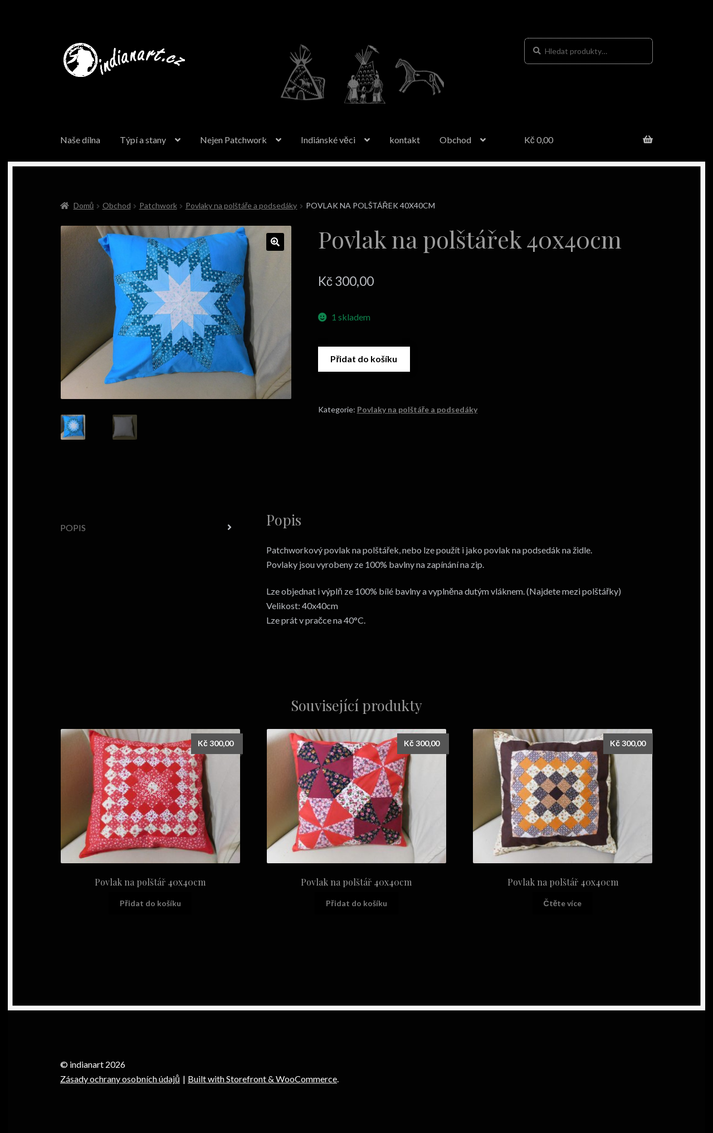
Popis (73, 527)
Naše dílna (80, 139)
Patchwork (158, 205)
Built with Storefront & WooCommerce (262, 1078)
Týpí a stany (143, 139)
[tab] (150, 528)
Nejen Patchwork (233, 139)
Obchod (455, 139)
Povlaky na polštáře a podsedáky (241, 205)
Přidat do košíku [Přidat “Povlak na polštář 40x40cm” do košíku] (150, 903)
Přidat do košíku (363, 358)
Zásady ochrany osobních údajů (120, 1078)
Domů (84, 205)
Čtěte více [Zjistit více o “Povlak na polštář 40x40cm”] (563, 903)
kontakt (404, 139)
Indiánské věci (328, 139)
